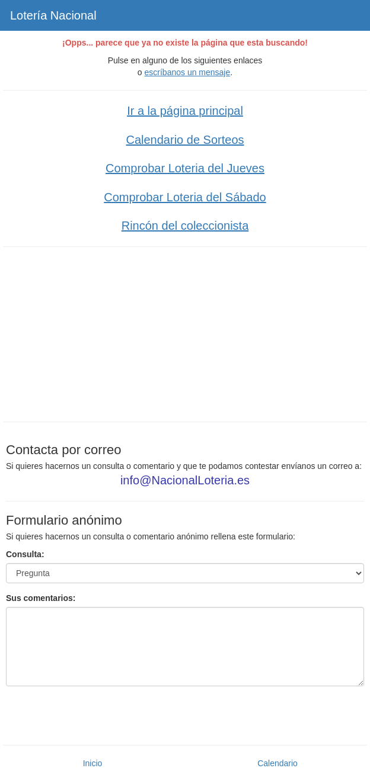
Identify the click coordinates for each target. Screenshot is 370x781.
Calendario (277, 763)
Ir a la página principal (185, 110)
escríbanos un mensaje (188, 72)
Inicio (93, 763)
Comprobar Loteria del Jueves (185, 168)
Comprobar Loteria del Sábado (185, 197)
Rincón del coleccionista (185, 225)
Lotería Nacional (53, 15)
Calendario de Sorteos (185, 139)
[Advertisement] (185, 333)
